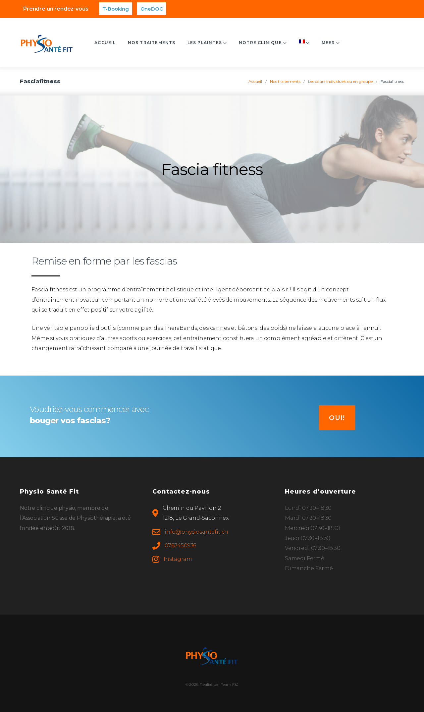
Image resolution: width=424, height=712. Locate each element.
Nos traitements (168, 42)
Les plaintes (221, 42)
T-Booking (115, 9)
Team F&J (230, 684)
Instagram (178, 559)
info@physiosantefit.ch (196, 532)
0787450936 (180, 545)
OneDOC (151, 9)
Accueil (121, 42)
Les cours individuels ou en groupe (340, 81)
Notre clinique (277, 42)
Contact (328, 42)
